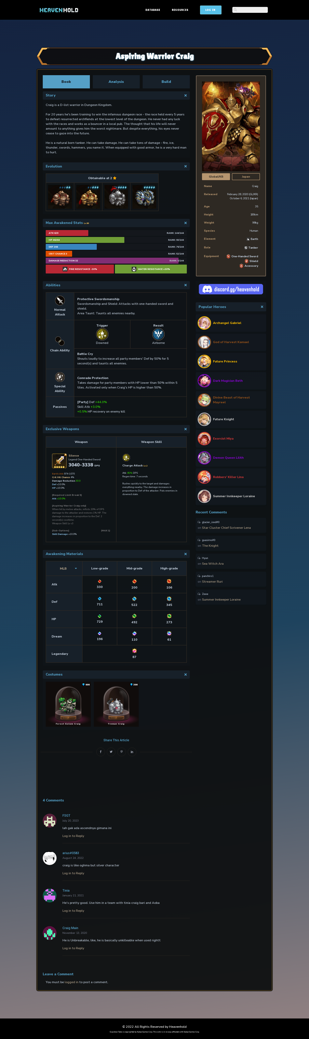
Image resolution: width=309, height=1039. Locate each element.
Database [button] (183, 9)
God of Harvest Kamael (231, 342)
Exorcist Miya (223, 438)
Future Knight (223, 419)
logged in (71, 981)
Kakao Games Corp (144, 1031)
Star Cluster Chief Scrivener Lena (226, 528)
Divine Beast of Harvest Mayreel (231, 399)
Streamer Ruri (212, 583)
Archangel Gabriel (227, 323)
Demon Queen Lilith (228, 458)
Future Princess (225, 361)
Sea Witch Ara (213, 565)
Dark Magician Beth (228, 381)
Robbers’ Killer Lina (228, 477)
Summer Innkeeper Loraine (234, 496)
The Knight (210, 546)
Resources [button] (210, 9)
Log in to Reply (73, 836)
